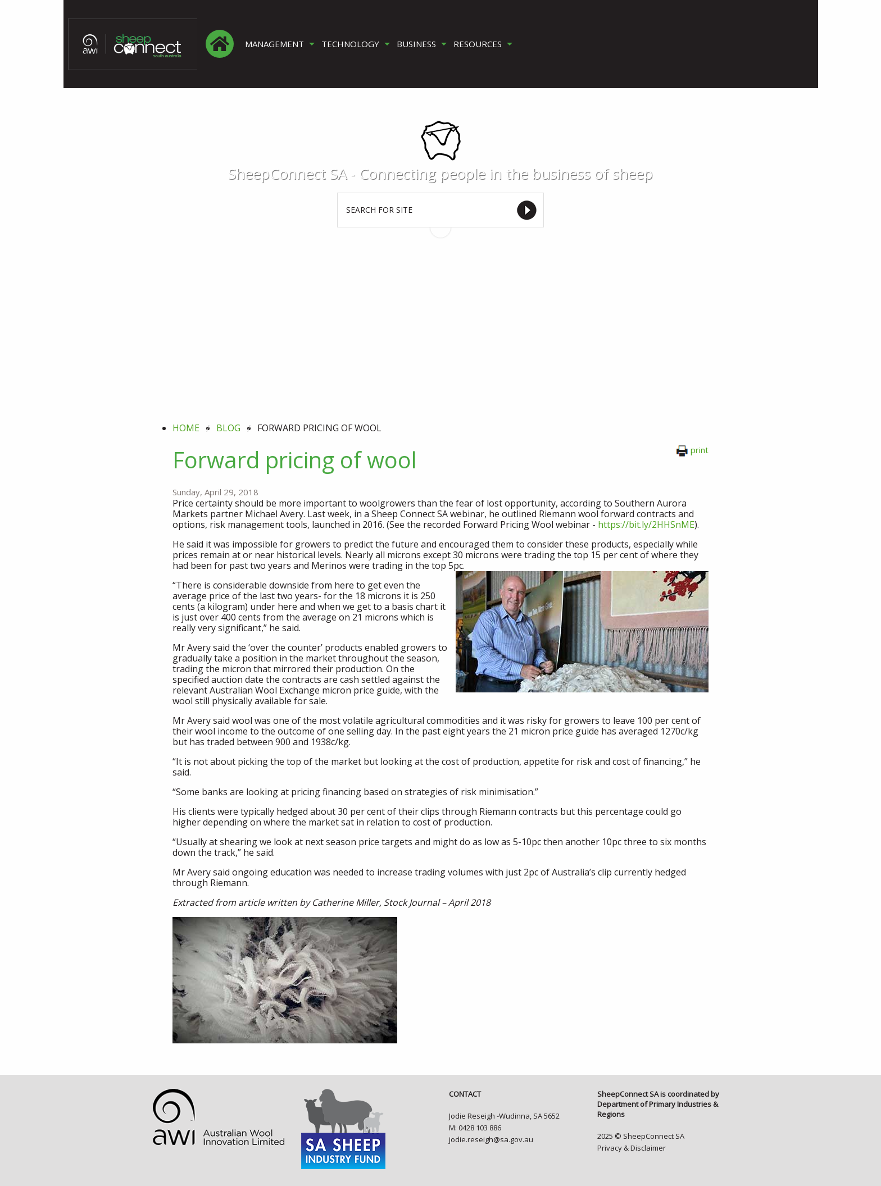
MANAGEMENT (274, 44)
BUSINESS (416, 44)
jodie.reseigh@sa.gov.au (491, 1139)
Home (185, 428)
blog (228, 428)
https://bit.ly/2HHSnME (646, 524)
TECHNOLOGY (350, 44)
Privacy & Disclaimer (631, 1148)
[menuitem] (220, 44)
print (692, 449)
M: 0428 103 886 (475, 1128)
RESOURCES (477, 44)
